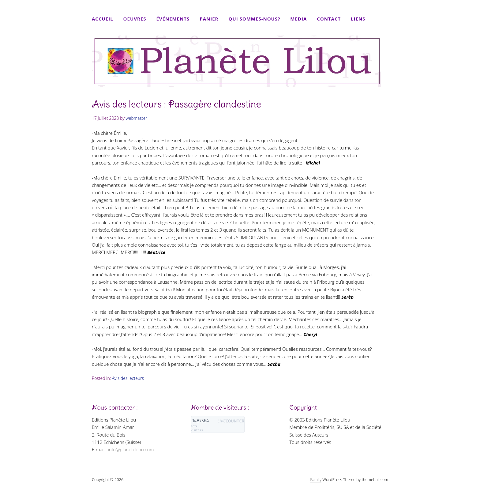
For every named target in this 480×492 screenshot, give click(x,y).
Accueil (102, 19)
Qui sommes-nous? (254, 19)
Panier (209, 19)
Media (298, 19)
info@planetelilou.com (131, 449)
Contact (329, 19)
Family (315, 479)
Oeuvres (134, 19)
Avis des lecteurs (128, 378)
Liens (358, 19)
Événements (172, 19)
